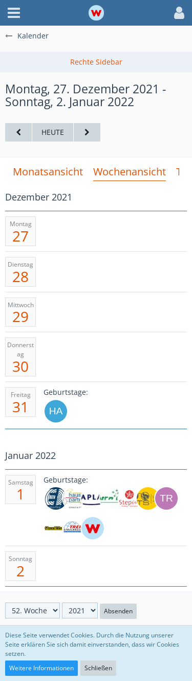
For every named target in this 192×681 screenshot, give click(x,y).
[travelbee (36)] (166, 498)
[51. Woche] (18, 132)
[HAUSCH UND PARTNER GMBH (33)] (74, 498)
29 (20, 316)
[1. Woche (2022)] (87, 132)
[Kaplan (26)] (92, 498)
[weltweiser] (92, 528)
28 (20, 276)
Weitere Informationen (41, 668)
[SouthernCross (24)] (111, 498)
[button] (14, 13)
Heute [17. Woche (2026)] (52, 132)
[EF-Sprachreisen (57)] (56, 498)
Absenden (118, 611)
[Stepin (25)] (129, 498)
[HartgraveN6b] (56, 411)
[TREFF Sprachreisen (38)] (74, 528)
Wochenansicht (129, 171)
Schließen (98, 668)
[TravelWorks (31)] (56, 528)
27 (20, 236)
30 (20, 366)
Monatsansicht (48, 171)
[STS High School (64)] (148, 498)
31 (20, 406)
